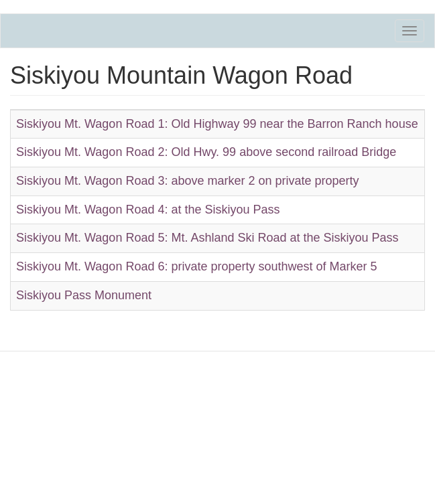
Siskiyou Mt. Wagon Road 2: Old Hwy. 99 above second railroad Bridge (206, 152)
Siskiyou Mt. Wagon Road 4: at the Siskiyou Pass (148, 209)
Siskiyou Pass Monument (83, 295)
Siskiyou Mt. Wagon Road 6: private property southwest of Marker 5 (196, 266)
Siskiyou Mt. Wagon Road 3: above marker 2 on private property (187, 180)
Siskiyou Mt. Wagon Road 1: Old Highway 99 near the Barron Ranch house (217, 124)
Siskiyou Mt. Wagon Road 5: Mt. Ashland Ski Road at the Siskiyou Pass (207, 237)
